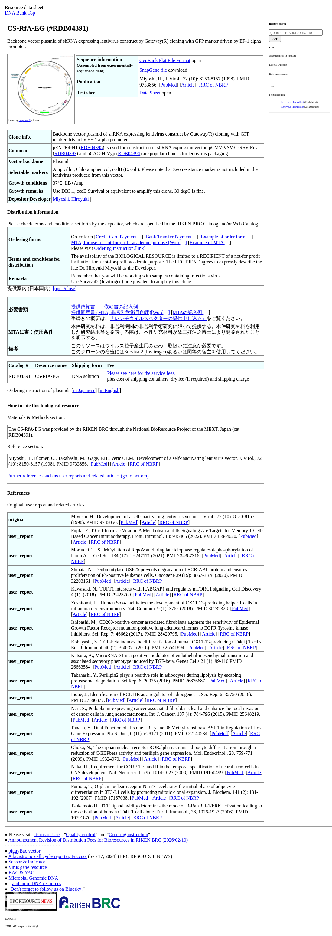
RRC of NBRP (213, 84)
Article (187, 84)
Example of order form (223, 236)
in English (109, 390)
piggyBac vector (24, 850)
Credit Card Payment (116, 236)
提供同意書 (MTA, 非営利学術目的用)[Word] (120, 312)
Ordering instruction (128, 834)
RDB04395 (91, 147)
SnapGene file (153, 70)
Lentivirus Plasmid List (292, 102)
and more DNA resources (36, 883)
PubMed (168, 84)
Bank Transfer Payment (169, 236)
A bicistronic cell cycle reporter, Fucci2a (47, 856)
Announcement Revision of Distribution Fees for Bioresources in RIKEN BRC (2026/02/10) (98, 840)
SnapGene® (25, 120)
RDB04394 (129, 153)
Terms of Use (47, 834)
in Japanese (84, 390)
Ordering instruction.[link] (119, 248)
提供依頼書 (83, 306)
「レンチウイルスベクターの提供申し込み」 (158, 318)
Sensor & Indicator (26, 861)
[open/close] (65, 288)
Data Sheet (150, 92)
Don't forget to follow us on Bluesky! (47, 889)
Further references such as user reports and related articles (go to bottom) (78, 475)
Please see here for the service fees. (141, 373)
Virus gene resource (27, 867)
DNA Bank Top (20, 12)
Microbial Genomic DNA (33, 878)
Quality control (80, 834)
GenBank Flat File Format (164, 60)
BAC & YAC (21, 872)
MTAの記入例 (188, 312)
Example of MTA (207, 242)
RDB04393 (65, 153)
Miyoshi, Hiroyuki (71, 198)
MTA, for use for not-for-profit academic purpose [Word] (129, 242)
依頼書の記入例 (121, 306)
